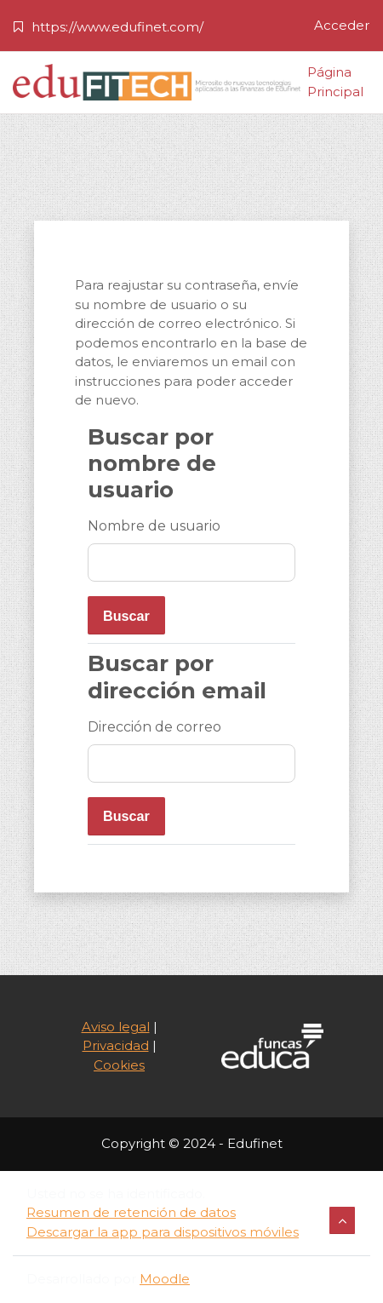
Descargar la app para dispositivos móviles (162, 1232)
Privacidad (116, 1045)
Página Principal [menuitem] (335, 83)
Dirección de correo (154, 727)
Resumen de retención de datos (131, 1212)
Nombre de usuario (154, 526)
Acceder (341, 25)
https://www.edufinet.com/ (117, 27)
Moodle (165, 1279)
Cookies (119, 1065)
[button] (342, 1220)
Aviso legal (116, 1027)
